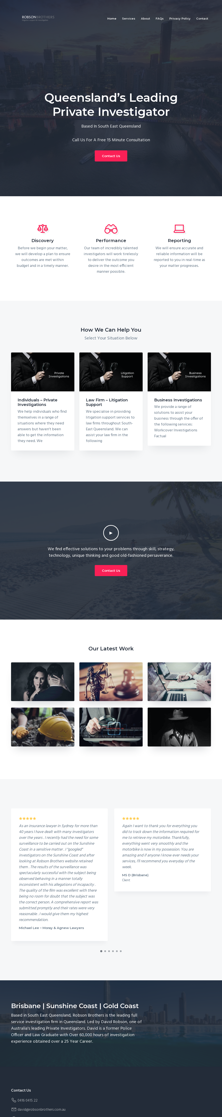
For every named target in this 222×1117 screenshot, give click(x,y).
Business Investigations (178, 400)
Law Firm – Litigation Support (107, 402)
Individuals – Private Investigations (37, 402)
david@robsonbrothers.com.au (41, 1110)
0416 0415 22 (28, 1101)
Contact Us (111, 156)
